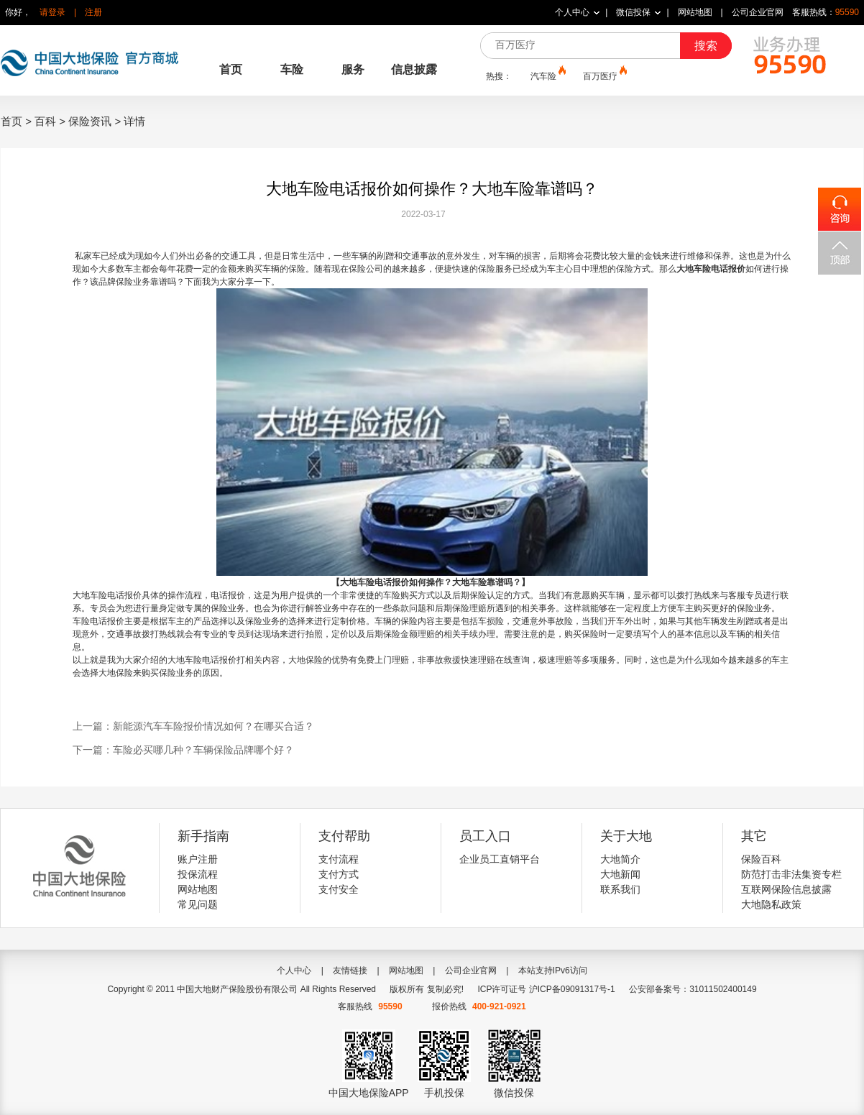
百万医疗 (604, 75)
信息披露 (414, 69)
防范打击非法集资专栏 (791, 874)
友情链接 (350, 970)
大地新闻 (620, 874)
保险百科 (761, 859)
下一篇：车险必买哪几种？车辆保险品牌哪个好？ (183, 750)
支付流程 (338, 859)
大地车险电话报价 (710, 269)
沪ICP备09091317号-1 (572, 989)
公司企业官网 (757, 12)
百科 (45, 121)
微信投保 (633, 12)
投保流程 (198, 874)
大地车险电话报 (103, 595)
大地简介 (620, 859)
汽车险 (547, 75)
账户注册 (198, 859)
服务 (352, 69)
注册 (93, 12)
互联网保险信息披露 (786, 889)
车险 (291, 69)
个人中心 (572, 12)
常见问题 (198, 904)
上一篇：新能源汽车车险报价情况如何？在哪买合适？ (193, 726)
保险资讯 (89, 121)
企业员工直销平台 (499, 859)
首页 (230, 69)
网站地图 (695, 12)
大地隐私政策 (771, 904)
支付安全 (338, 889)
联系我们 (620, 889)
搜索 (705, 46)
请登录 (52, 12)
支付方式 (338, 874)
